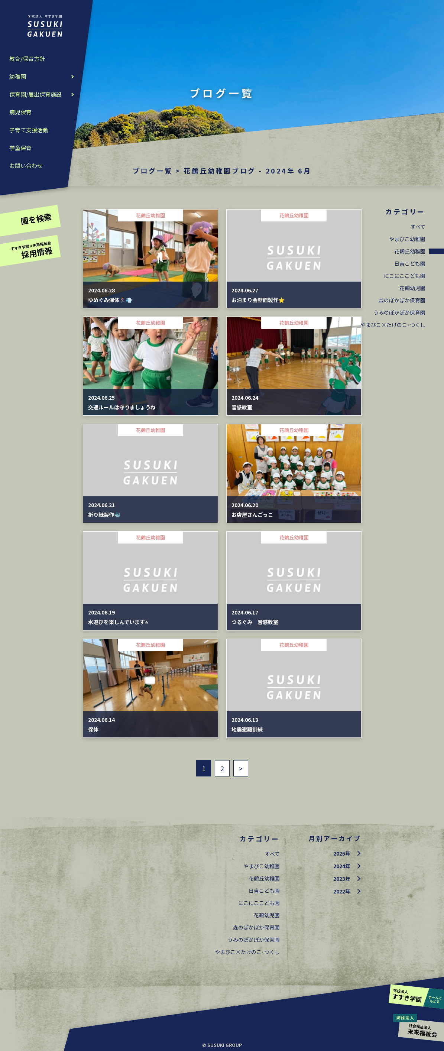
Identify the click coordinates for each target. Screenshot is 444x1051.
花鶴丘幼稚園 (409, 251)
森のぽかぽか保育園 (402, 300)
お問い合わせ (26, 165)
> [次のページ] (241, 768)
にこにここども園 (404, 275)
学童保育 (20, 148)
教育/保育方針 (27, 58)
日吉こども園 (409, 263)
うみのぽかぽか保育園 (399, 312)
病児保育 (20, 112)
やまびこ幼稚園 (407, 239)
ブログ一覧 (153, 170)
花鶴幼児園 (412, 288)
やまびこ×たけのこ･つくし (392, 324)
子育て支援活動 (28, 130)
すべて (418, 226)
